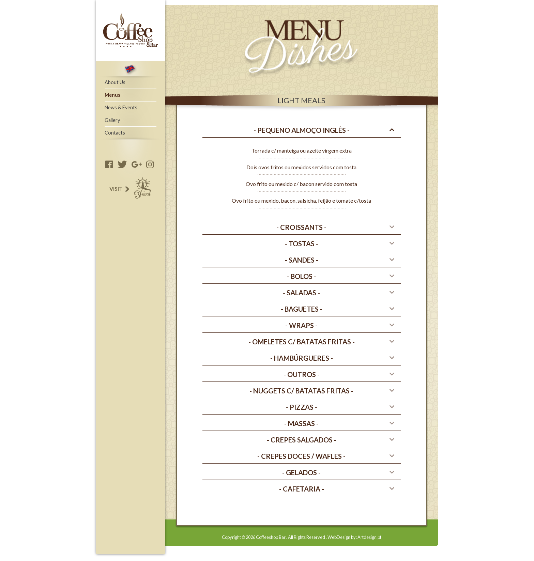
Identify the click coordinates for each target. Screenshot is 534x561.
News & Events (121, 107)
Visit (129, 189)
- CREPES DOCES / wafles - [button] (301, 456)
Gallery (112, 120)
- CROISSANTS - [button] (301, 227)
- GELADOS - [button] (301, 472)
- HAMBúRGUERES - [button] (301, 358)
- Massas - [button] (301, 423)
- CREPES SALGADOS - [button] (301, 439)
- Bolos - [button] (301, 276)
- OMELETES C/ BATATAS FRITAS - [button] (301, 341)
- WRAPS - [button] (301, 325)
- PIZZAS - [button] (301, 407)
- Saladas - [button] (301, 292)
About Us (115, 82)
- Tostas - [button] (301, 243)
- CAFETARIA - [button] (301, 489)
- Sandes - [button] (301, 260)
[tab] (301, 130)
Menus (112, 95)
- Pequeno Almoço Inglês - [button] (302, 130)
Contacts (115, 133)
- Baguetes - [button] (301, 309)
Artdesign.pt (369, 537)
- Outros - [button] (302, 374)
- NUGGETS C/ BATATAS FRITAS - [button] (301, 390)
